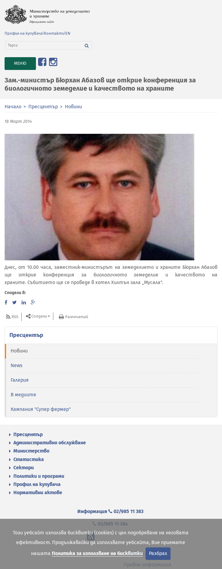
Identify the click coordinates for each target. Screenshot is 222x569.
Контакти (54, 33)
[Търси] (43, 45)
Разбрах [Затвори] (158, 553)
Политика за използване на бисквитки (97, 553)
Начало (13, 106)
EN (67, 33)
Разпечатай (76, 316)
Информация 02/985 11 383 (110, 511)
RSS (15, 316)
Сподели (39, 316)
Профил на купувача (24, 33)
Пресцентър (43, 106)
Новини (73, 106)
